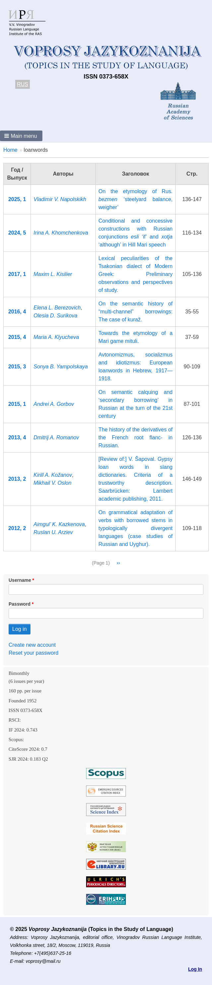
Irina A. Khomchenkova (60, 233)
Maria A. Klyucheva (56, 337)
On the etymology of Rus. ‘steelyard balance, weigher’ (135, 199)
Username (20, 580)
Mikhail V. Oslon (52, 483)
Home (10, 150)
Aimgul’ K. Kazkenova (59, 524)
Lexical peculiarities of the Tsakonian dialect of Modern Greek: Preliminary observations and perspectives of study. (135, 274)
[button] (21, 136)
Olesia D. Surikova (55, 315)
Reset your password (33, 653)
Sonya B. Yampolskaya (60, 366)
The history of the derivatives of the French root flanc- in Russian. (135, 437)
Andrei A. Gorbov (53, 404)
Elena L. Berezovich (56, 307)
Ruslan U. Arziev (53, 532)
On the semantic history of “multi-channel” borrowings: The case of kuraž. (135, 311)
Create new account (32, 645)
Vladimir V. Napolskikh (59, 199)
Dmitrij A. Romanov (56, 437)
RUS (22, 84)
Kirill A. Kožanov (52, 475)
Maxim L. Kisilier (52, 274)
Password (19, 604)
